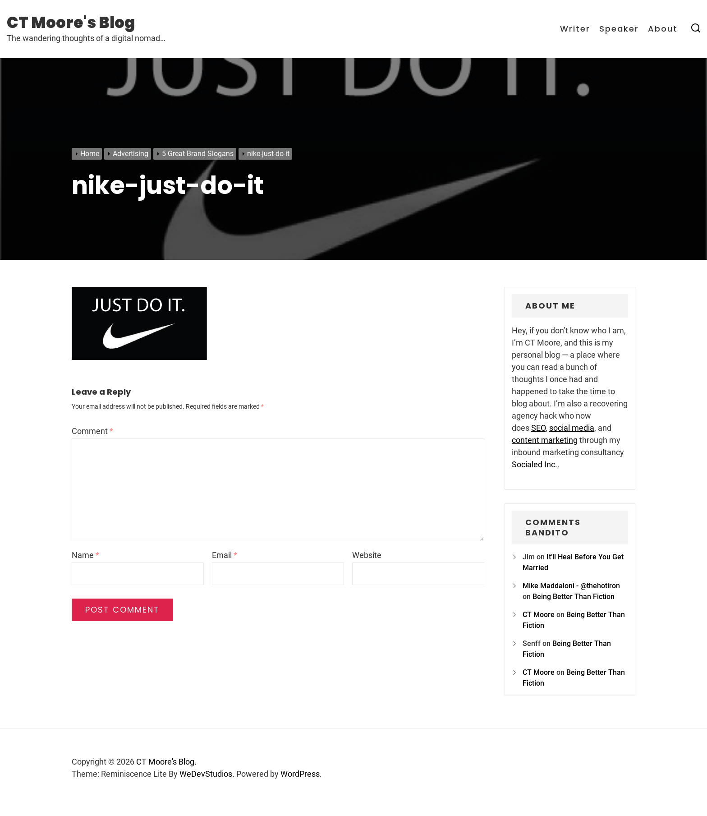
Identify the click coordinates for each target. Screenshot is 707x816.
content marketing (545, 440)
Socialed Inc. (534, 464)
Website (366, 555)
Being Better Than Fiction (574, 596)
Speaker (619, 29)
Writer (575, 29)
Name (85, 555)
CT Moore (539, 614)
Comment (92, 431)
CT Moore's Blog (71, 22)
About (663, 29)
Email (224, 555)
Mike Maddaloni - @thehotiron (571, 585)
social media (571, 428)
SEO (538, 428)
